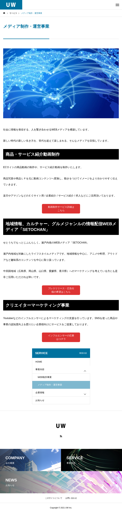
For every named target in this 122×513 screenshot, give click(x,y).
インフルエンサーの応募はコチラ (61, 337)
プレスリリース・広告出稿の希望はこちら (61, 290)
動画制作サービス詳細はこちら (61, 209)
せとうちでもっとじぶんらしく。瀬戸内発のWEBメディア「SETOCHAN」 (46, 242)
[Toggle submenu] (85, 371)
